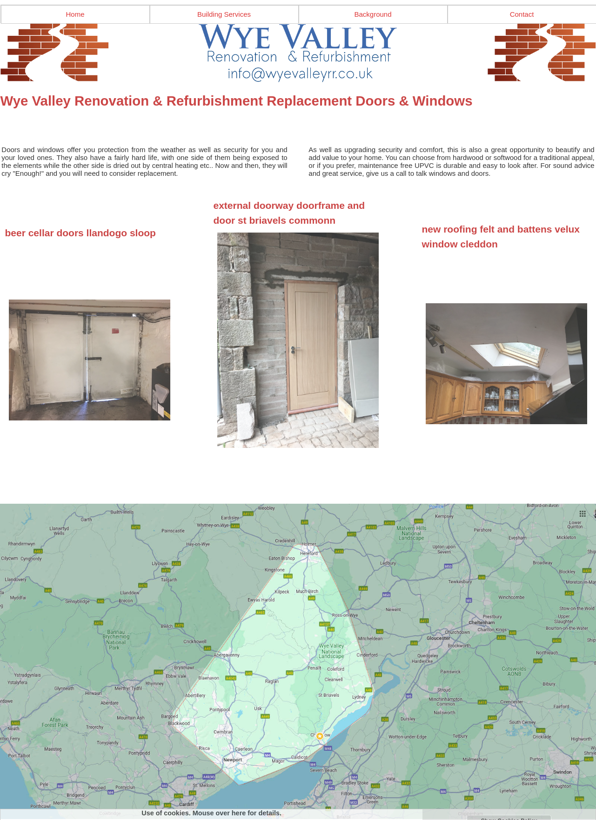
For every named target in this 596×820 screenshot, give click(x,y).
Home (75, 14)
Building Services (224, 14)
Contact (522, 14)
